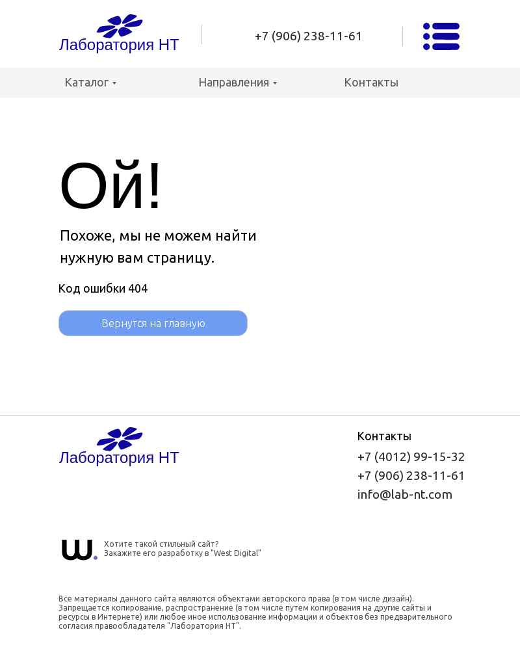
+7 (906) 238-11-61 (309, 36)
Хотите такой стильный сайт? (161, 544)
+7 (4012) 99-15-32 (411, 456)
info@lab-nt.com (405, 494)
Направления (233, 81)
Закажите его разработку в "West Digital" (182, 553)
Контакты (371, 81)
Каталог (86, 81)
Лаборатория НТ (119, 44)
